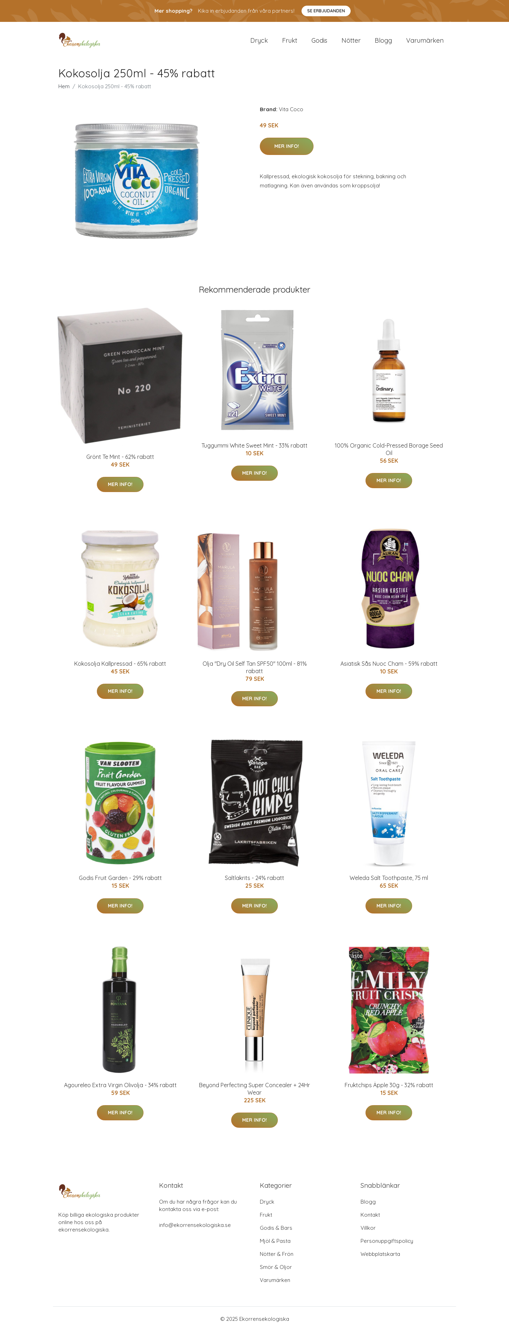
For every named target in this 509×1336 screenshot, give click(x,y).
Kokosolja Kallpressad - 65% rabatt (120, 668)
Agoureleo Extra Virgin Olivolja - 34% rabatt (120, 1090)
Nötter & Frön (276, 1259)
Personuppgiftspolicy (387, 1245)
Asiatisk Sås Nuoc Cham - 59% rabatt (389, 668)
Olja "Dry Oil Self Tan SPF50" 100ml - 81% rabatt (255, 672)
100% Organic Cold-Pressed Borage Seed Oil (389, 454)
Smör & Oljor (276, 1272)
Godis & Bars (276, 1232)
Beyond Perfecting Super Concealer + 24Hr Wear (254, 1093)
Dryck (259, 43)
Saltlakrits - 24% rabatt (254, 882)
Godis (319, 43)
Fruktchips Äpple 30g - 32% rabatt (389, 1090)
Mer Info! (286, 151)
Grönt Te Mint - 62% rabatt (120, 461)
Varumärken (425, 43)
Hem (64, 91)
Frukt (289, 43)
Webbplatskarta (380, 1259)
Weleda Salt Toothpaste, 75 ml (389, 882)
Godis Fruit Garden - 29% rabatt (120, 882)
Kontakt (370, 1219)
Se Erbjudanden (326, 10)
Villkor (368, 1232)
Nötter (351, 43)
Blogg (383, 43)
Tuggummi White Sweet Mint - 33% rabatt (254, 450)
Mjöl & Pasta (275, 1245)
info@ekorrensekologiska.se (195, 1230)
